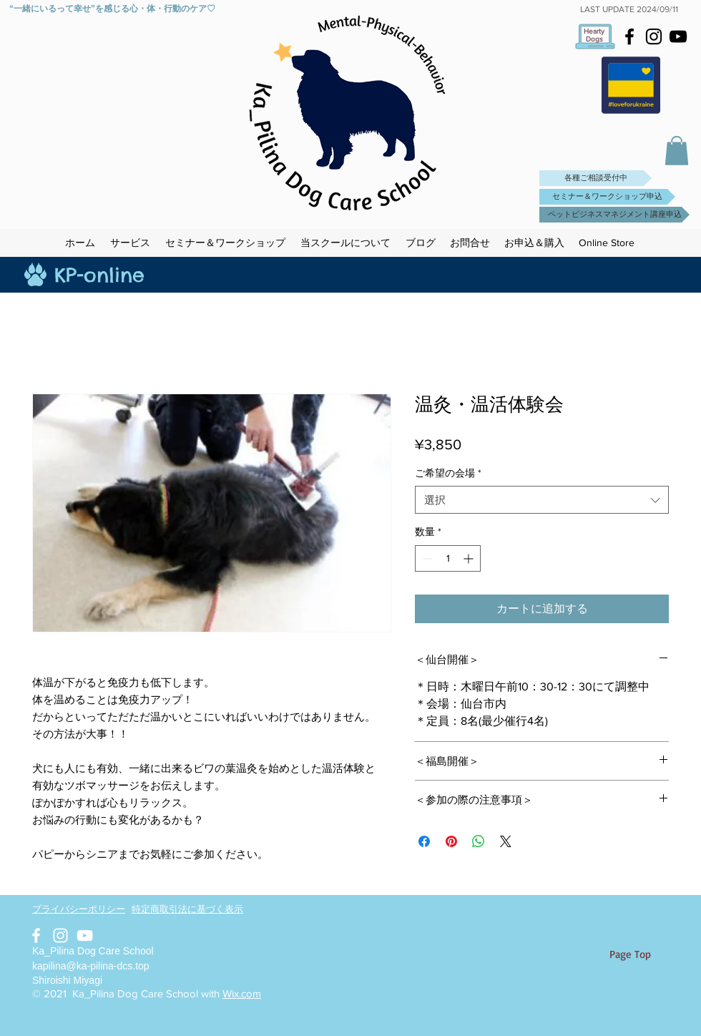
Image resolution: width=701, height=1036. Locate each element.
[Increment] (470, 558)
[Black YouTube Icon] (678, 36)
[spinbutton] (448, 558)
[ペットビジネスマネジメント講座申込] (614, 215)
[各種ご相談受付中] (595, 178)
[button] (677, 150)
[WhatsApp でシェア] (478, 841)
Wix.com (241, 993)
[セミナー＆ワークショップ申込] (607, 197)
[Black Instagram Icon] (654, 36)
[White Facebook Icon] (36, 935)
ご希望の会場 (448, 473)
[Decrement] (426, 558)
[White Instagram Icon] (60, 935)
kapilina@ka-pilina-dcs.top (90, 966)
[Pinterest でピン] (451, 841)
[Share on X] (505, 841)
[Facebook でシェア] (424, 841)
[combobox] (542, 500)
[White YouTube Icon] (84, 935)
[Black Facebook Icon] (629, 36)
